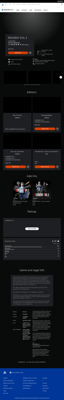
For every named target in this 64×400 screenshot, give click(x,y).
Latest (17, 8)
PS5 (10, 4)
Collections (24, 8)
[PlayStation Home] (2, 4)
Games (6, 4)
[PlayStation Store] (8, 8)
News (29, 4)
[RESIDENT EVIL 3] (15, 75)
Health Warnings (36, 342)
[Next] (61, 76)
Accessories (23, 4)
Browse (45, 8)
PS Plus (18, 4)
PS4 (13, 4)
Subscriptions (37, 8)
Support (38, 4)
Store (33, 4)
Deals (30, 8)
